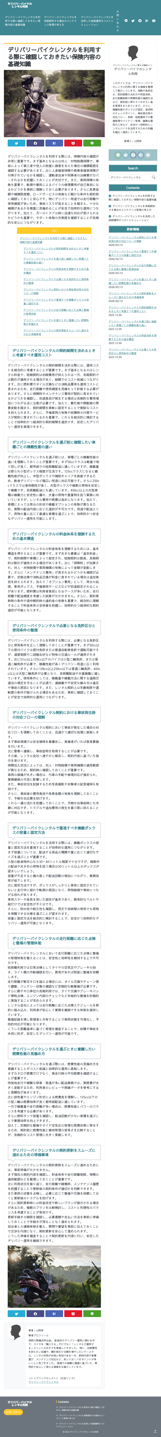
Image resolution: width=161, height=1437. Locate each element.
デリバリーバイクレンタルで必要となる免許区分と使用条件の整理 (56, 281)
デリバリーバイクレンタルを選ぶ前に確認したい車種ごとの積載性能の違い (56, 260)
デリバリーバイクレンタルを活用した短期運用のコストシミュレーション (97, 20)
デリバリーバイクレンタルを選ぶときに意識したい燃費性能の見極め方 (56, 322)
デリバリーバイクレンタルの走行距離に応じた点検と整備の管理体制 (56, 311)
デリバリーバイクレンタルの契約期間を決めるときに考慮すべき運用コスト (56, 250)
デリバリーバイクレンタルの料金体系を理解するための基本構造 (56, 270)
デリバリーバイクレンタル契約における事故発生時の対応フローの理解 (56, 291)
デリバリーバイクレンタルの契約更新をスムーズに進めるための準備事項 (56, 332)
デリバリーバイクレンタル (43, 1382)
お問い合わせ (118, 21)
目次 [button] (54, 230)
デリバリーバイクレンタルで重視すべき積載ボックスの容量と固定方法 (56, 301)
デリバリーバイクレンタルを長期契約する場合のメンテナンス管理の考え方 (60, 20)
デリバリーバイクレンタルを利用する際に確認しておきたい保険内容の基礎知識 (22, 20)
